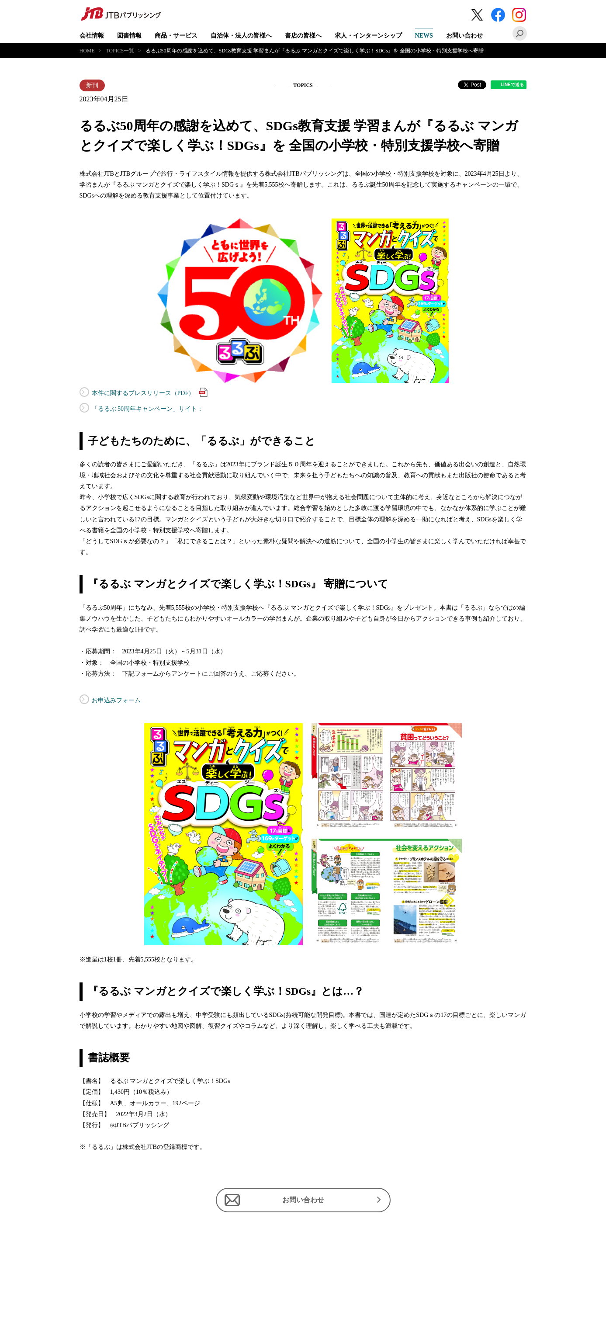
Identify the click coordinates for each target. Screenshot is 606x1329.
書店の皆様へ (303, 35)
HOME (87, 51)
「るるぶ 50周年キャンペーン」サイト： (148, 409)
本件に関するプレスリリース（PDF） (150, 392)
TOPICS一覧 (120, 51)
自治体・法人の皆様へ (241, 35)
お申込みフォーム (116, 700)
